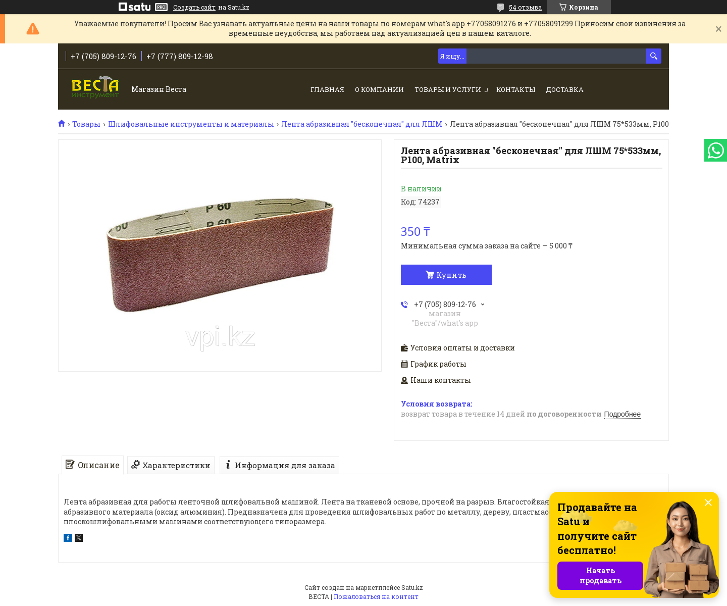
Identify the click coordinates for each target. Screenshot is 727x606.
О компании (379, 89)
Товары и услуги (447, 89)
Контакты (515, 89)
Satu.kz (412, 587)
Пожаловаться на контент (376, 596)
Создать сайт (194, 7)
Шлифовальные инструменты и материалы (191, 124)
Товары (86, 124)
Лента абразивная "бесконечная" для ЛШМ (361, 124)
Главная (327, 89)
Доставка (565, 89)
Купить (451, 275)
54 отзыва (525, 7)
